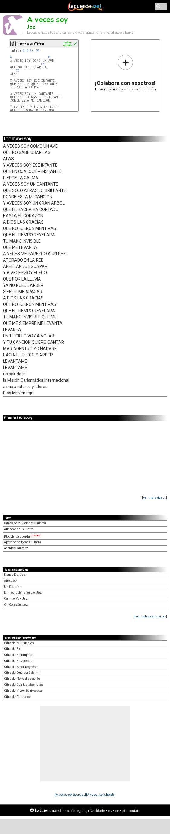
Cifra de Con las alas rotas (23, 685)
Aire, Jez (10, 581)
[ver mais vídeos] (154, 497)
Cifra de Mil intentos (19, 643)
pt (123, 811)
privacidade (95, 811)
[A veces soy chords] (101, 794)
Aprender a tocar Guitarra (22, 542)
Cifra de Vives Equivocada (23, 691)
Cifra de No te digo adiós (22, 679)
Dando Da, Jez (14, 575)
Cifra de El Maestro (18, 661)
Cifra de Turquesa (17, 697)
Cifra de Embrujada (18, 655)
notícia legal (74, 811)
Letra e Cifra (30, 44)
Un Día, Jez (12, 587)
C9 (37, 51)
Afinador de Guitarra (19, 529)
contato (134, 811)
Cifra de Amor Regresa (20, 667)
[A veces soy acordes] (70, 794)
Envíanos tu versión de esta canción (125, 73)
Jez (31, 26)
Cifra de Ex (12, 649)
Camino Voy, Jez (15, 598)
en (117, 811)
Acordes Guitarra (16, 548)
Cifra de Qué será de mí (21, 673)
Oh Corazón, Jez (16, 605)
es (110, 811)
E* (32, 51)
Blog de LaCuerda (22, 536)
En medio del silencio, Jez (23, 592)
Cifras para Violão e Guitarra (25, 523)
